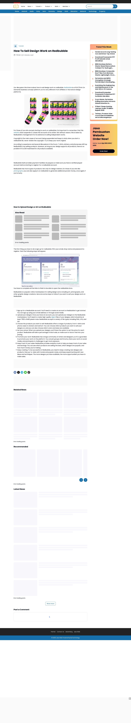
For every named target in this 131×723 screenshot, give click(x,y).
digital (53, 317)
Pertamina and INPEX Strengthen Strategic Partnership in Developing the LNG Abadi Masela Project (104, 80)
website (17, 133)
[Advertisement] (65, 28)
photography (18, 171)
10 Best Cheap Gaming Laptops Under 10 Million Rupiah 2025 (104, 108)
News (30, 6)
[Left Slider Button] (81, 480)
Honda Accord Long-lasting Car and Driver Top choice (105, 53)
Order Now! (104, 151)
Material (83, 11)
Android (24, 11)
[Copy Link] (28, 372)
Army (38, 11)
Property (102, 11)
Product (48, 6)
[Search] (100, 6)
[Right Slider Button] (85, 480)
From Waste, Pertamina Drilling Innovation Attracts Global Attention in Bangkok (105, 101)
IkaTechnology (75, 638)
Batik (57, 6)
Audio (32, 11)
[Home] (15, 46)
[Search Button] (115, 6)
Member (66, 6)
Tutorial (39, 6)
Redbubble (68, 87)
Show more (50, 604)
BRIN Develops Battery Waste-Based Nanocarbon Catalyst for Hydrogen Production (105, 66)
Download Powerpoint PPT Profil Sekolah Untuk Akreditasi (105, 59)
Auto (44, 11)
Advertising (69, 632)
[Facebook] (15, 372)
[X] (18, 372)
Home (23, 6)
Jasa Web (77, 632)
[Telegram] (22, 372)
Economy (52, 11)
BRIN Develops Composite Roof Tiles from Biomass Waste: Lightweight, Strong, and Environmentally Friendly (105, 73)
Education (74, 11)
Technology (93, 11)
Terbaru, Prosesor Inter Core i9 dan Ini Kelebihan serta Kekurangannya (104, 115)
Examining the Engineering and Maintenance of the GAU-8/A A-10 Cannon (105, 87)
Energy (59, 11)
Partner (53, 632)
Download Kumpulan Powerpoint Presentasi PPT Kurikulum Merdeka (105, 94)
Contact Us (60, 632)
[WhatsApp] (25, 372)
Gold (66, 11)
